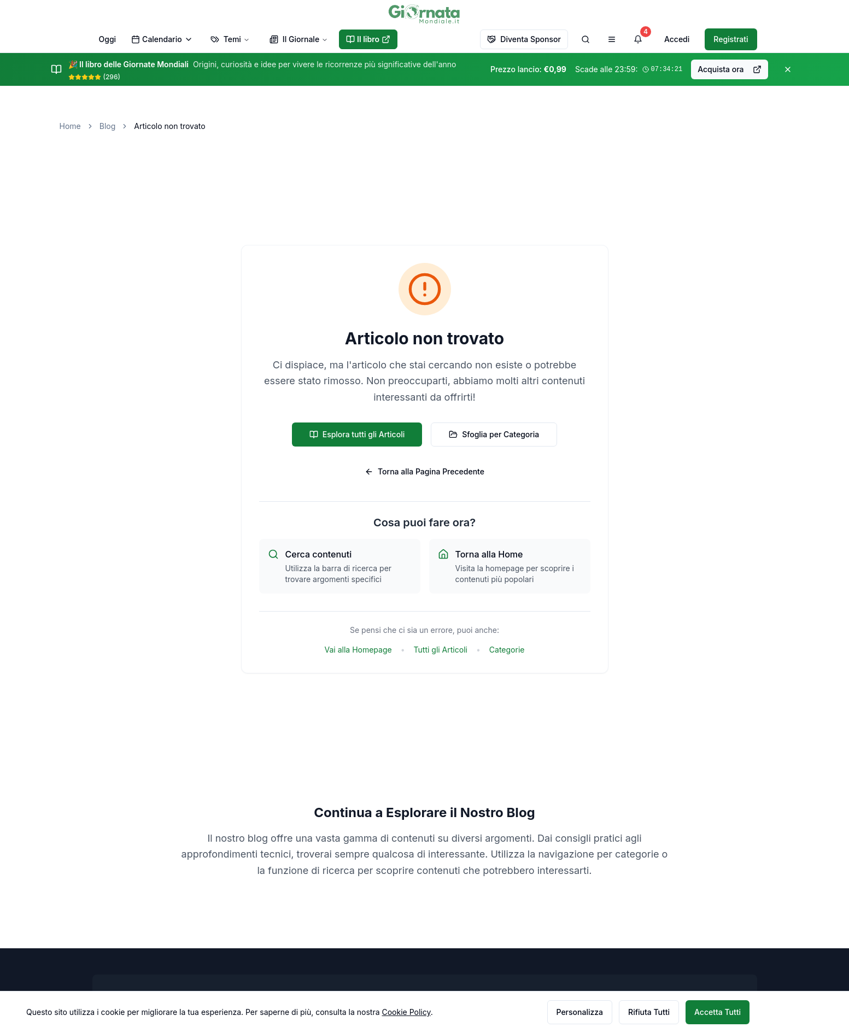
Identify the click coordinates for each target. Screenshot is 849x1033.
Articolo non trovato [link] (169, 126)
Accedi (676, 39)
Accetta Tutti (717, 1012)
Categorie (507, 649)
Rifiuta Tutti (649, 1012)
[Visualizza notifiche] (638, 39)
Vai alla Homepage (358, 649)
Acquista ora (729, 69)
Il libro (368, 39)
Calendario (162, 39)
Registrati (730, 39)
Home (70, 126)
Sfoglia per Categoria (494, 434)
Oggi (107, 39)
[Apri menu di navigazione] (611, 39)
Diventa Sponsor (524, 39)
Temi (230, 39)
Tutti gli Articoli (440, 649)
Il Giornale (299, 39)
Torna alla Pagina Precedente (424, 471)
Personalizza (580, 1012)
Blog (107, 126)
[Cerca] (585, 39)
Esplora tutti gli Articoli (357, 434)
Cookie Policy (406, 1012)
